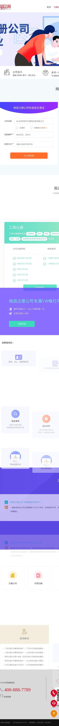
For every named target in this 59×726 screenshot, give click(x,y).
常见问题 (40, 722)
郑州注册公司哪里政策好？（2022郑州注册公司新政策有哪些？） (29, 687)
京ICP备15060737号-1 (20, 722)
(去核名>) (43, 128)
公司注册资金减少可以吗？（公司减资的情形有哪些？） (25, 691)
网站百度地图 (5, 722)
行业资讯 (47, 722)
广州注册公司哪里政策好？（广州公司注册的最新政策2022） (27, 674)
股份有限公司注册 (22, 303)
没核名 (38, 128)
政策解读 (24, 664)
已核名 (20, 128)
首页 (49, 7)
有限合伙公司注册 (22, 308)
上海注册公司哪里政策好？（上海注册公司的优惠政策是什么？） (29, 679)
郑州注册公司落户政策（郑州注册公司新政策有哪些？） (25, 683)
